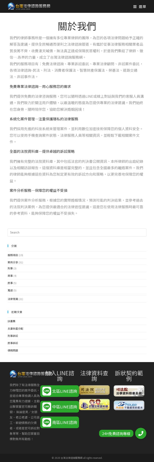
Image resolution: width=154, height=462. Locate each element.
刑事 (10, 268)
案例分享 (13, 262)
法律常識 (13, 299)
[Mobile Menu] (139, 6)
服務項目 (13, 255)
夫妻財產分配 (15, 328)
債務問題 (13, 350)
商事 (10, 276)
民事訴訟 (13, 343)
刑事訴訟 (13, 336)
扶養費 (11, 321)
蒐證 (10, 290)
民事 (10, 283)
